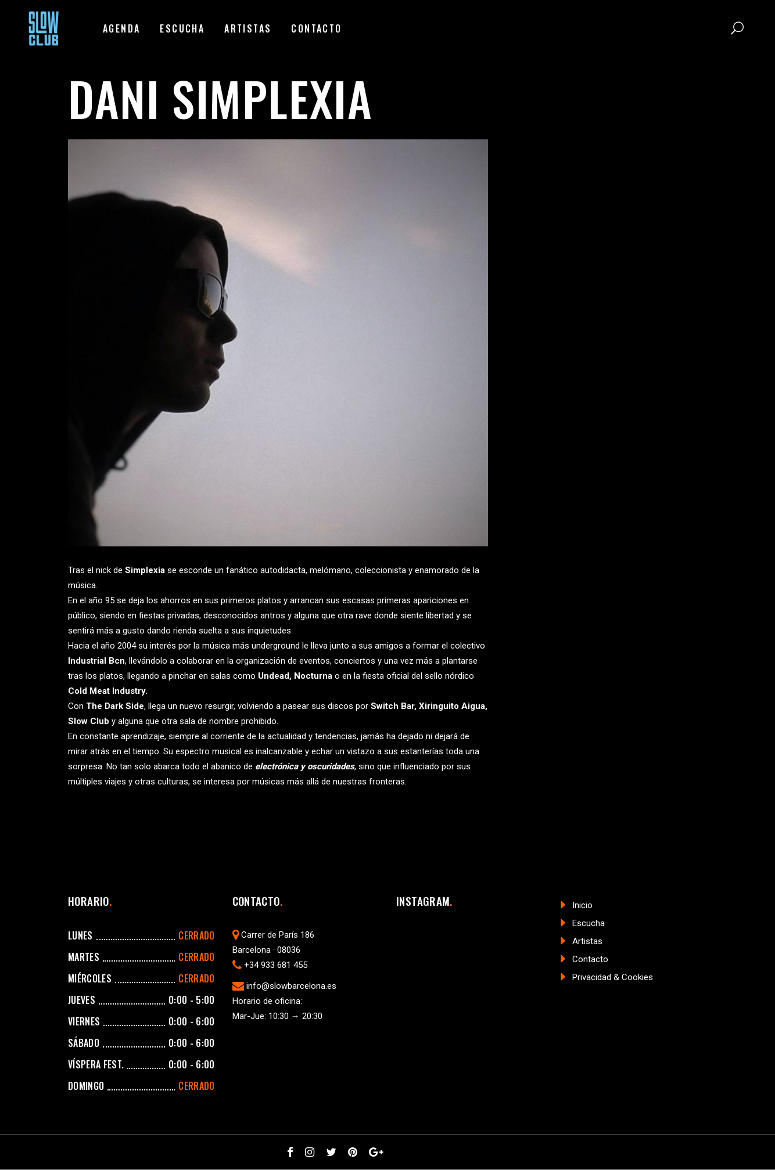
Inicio (582, 905)
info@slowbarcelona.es (291, 986)
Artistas (587, 941)
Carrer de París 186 (277, 935)
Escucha (588, 923)
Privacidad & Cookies (612, 977)
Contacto (590, 959)
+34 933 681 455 (275, 965)
